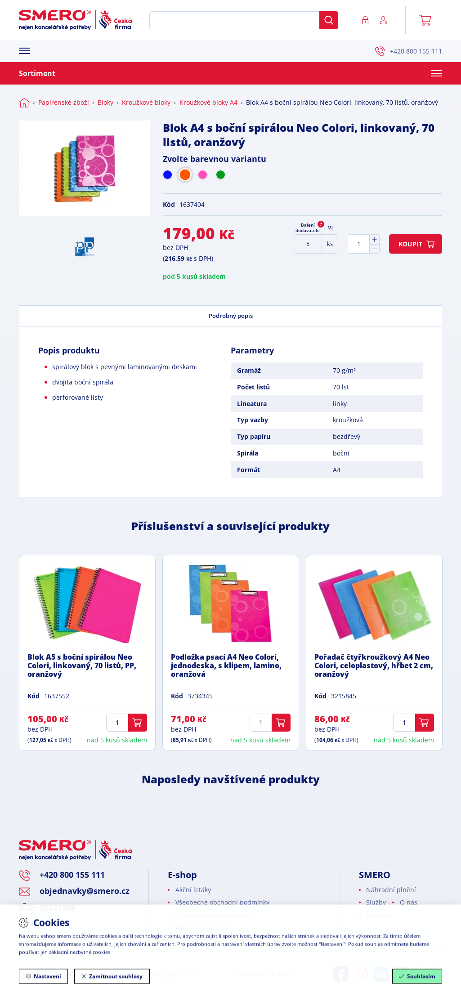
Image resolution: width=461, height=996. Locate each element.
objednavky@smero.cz (85, 890)
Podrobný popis (231, 316)
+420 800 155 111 (408, 51)
